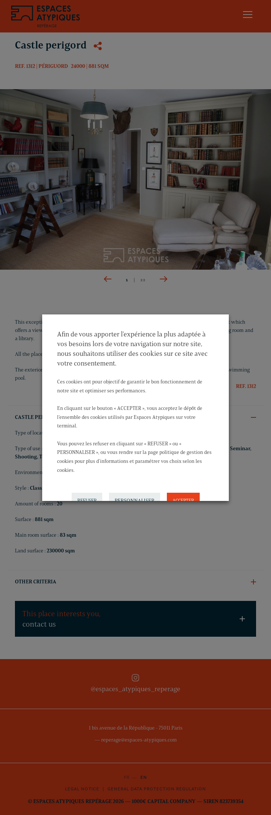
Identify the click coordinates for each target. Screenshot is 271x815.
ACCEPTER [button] (183, 498)
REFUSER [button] (87, 498)
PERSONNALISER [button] (135, 498)
